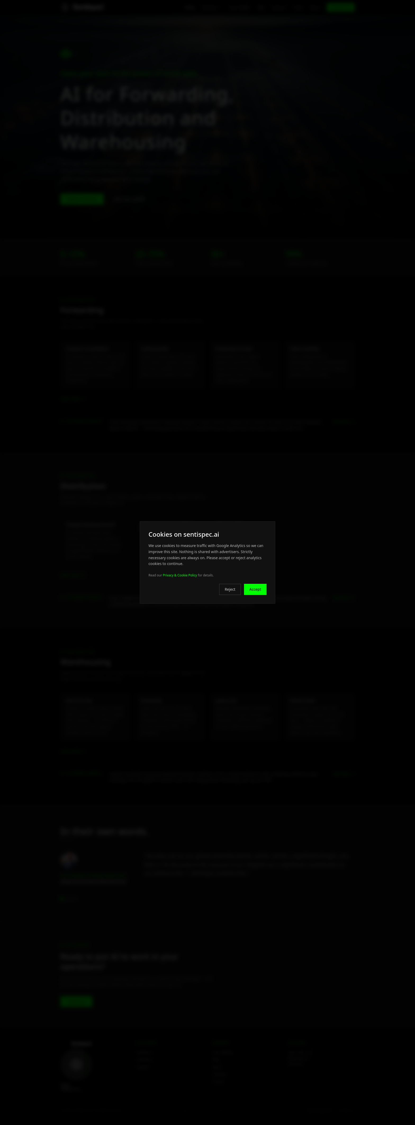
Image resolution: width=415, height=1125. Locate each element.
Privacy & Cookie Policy (180, 575)
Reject (230, 589)
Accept (255, 589)
